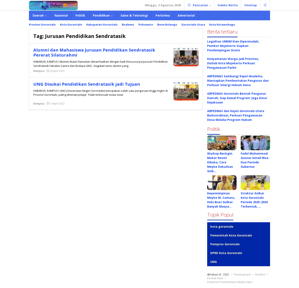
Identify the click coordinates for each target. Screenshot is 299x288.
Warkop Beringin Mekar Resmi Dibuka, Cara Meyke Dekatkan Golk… (220, 162)
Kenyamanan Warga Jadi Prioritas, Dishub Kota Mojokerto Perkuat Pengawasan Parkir (233, 63)
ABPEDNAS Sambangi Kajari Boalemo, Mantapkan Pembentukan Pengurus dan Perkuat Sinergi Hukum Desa (238, 80)
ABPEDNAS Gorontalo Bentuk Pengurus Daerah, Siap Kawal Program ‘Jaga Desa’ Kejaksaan (237, 98)
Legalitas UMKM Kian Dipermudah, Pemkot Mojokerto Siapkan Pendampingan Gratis (233, 45)
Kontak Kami (215, 278)
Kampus (38, 71)
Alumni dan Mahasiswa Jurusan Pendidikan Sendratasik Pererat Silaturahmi (94, 52)
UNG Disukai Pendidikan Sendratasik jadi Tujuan (86, 84)
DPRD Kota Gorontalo (226, 253)
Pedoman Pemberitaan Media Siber (230, 282)
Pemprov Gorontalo (225, 244)
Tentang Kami (242, 274)
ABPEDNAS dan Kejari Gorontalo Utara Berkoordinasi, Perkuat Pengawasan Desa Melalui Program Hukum (235, 115)
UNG (213, 262)
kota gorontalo (221, 227)
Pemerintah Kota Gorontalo (231, 235)
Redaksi (260, 274)
